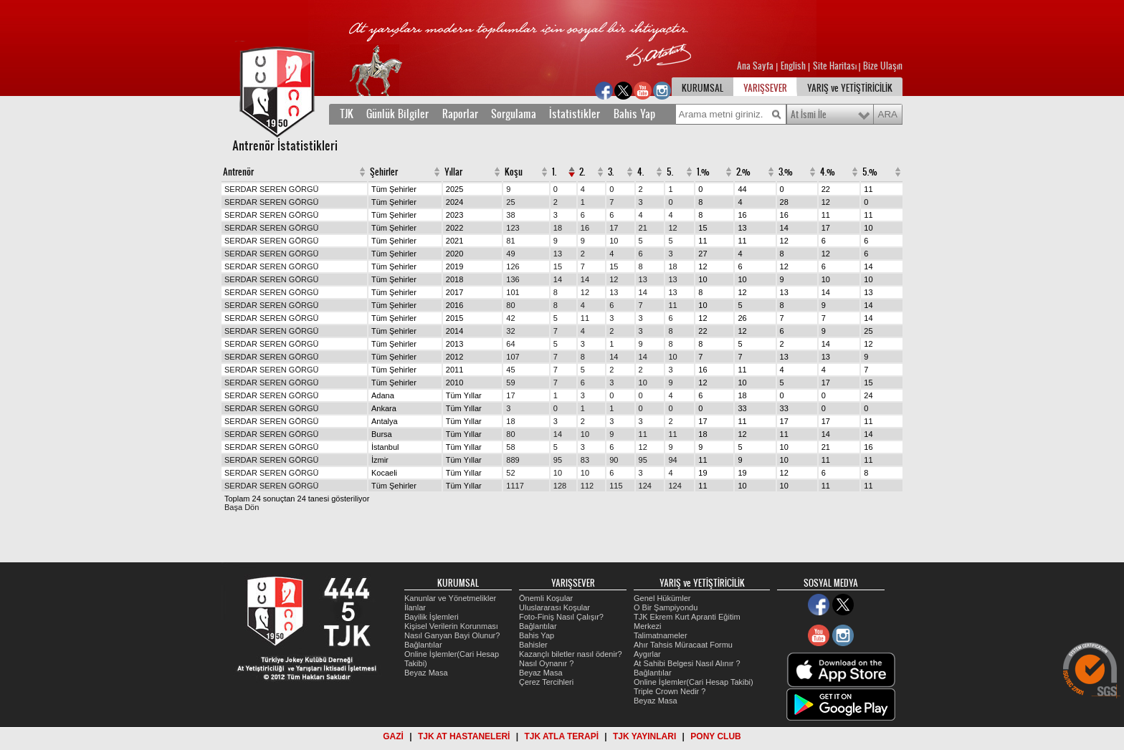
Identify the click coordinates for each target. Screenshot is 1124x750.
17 (613, 227)
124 (645, 485)
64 (510, 344)
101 (512, 292)
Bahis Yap (634, 114)
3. (611, 171)
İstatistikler (574, 114)
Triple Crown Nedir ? (669, 691)
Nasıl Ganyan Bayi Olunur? (452, 635)
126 (512, 266)
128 (559, 485)
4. (640, 171)
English (793, 65)
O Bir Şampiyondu (665, 607)
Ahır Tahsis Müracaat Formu (683, 644)
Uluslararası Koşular (554, 607)
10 (613, 240)
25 (510, 202)
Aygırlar (647, 654)
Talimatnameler (660, 635)
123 (512, 227)
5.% (869, 171)
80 (510, 305)
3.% (785, 171)
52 (510, 472)
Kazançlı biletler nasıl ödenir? (570, 654)
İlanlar (415, 607)
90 (613, 460)
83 (585, 460)
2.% (743, 171)
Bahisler (533, 644)
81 (510, 240)
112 (587, 485)
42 (510, 318)
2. (582, 171)
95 (557, 460)
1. (554, 171)
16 (585, 227)
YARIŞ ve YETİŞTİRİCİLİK (849, 88)
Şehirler (384, 171)
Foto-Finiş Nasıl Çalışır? (561, 616)
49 (510, 253)
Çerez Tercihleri (546, 682)
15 (557, 266)
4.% (827, 171)
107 (512, 356)
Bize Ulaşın (882, 65)
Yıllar (453, 171)
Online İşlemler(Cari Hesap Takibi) (693, 682)
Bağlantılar (423, 644)
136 (512, 279)
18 (557, 227)
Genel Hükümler (662, 598)
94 (672, 460)
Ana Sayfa (756, 65)
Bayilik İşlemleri (431, 616)
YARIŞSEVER (765, 88)
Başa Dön (241, 507)
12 (672, 227)
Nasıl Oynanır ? (546, 663)
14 (557, 279)
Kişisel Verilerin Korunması (451, 626)
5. (670, 171)
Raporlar (460, 114)
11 (672, 305)
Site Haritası (836, 65)
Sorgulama (513, 114)
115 (615, 485)
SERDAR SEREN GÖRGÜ (271, 189)
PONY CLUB (715, 736)
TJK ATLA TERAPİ (561, 736)
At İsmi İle (809, 114)
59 (510, 382)
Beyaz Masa (426, 672)
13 (557, 253)
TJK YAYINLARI (644, 736)
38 (510, 215)
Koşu (514, 171)
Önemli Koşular (546, 598)
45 (510, 369)
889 (512, 460)
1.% (703, 171)
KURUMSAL (702, 88)
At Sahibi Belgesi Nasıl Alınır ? (687, 663)
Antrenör (238, 171)
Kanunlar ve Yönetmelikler (450, 598)
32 (510, 331)
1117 (514, 485)
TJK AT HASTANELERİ (464, 736)
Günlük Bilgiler (397, 114)
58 (510, 447)
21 (643, 227)
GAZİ (393, 736)
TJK (346, 114)
